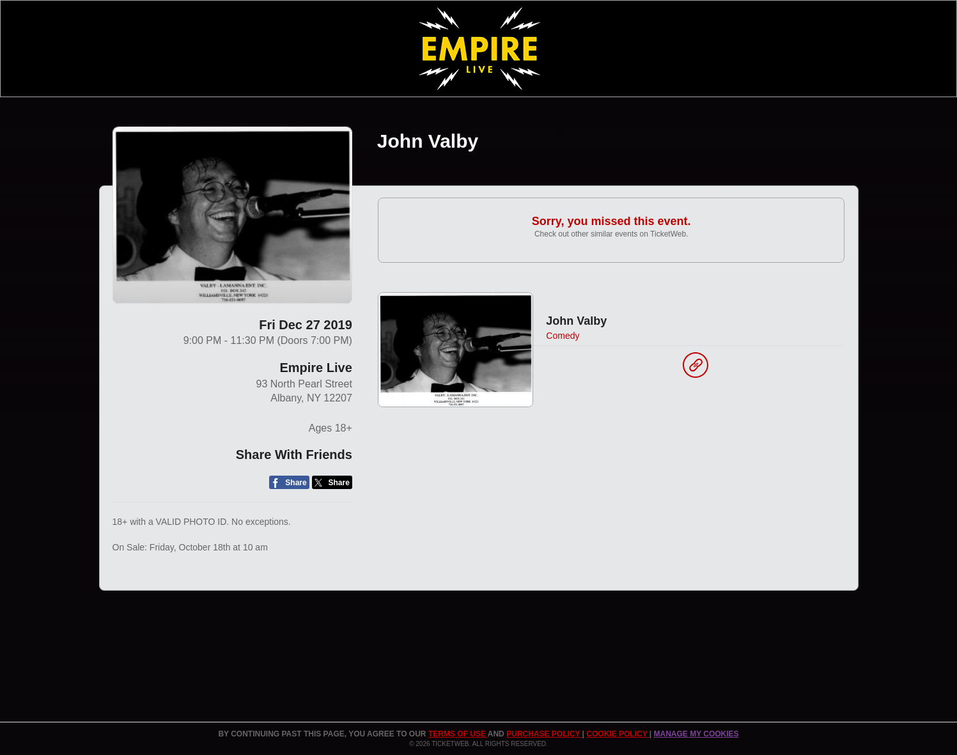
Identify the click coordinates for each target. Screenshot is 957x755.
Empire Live (315, 368)
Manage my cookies (695, 733)
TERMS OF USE (458, 733)
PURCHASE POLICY (544, 733)
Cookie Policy (617, 733)
